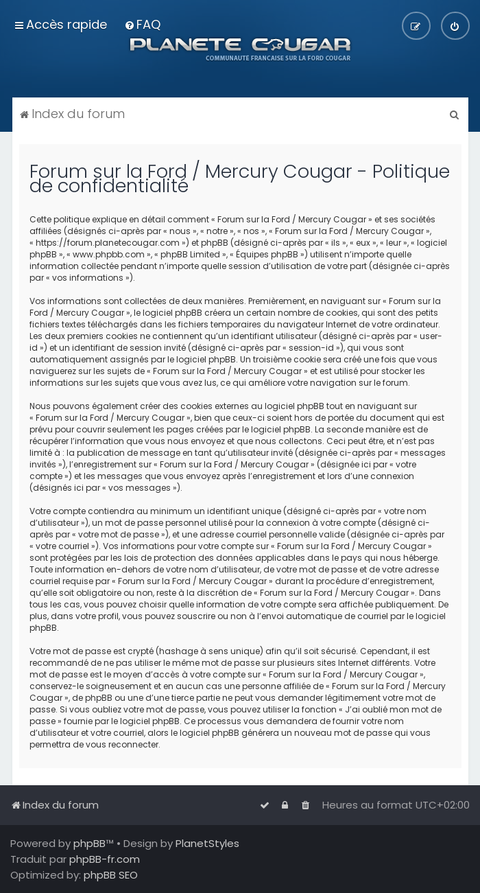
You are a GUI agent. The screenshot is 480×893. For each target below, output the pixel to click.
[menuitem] (142, 24)
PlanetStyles (207, 843)
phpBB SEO (111, 875)
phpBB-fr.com (104, 859)
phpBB (89, 843)
